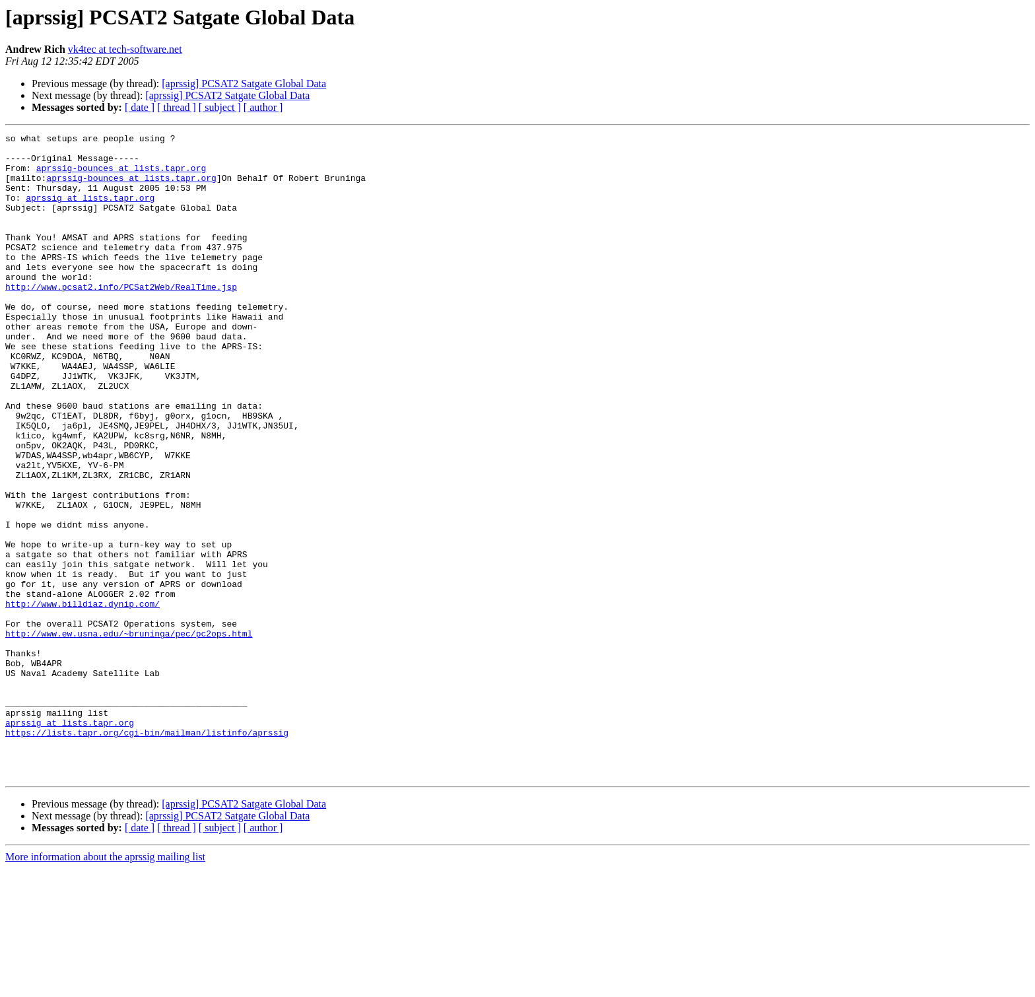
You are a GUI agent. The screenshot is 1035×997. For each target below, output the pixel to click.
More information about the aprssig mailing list (105, 985)
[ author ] (263, 107)
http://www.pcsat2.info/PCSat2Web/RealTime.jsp (121, 318)
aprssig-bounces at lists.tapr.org (121, 176)
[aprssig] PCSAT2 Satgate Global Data (244, 83)
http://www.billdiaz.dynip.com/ (82, 699)
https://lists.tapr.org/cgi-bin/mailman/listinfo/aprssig (146, 853)
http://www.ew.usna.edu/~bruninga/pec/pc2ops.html (128, 734)
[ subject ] (220, 107)
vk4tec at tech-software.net (125, 49)
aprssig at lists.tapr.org (90, 211)
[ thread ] (176, 107)
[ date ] (139, 107)
